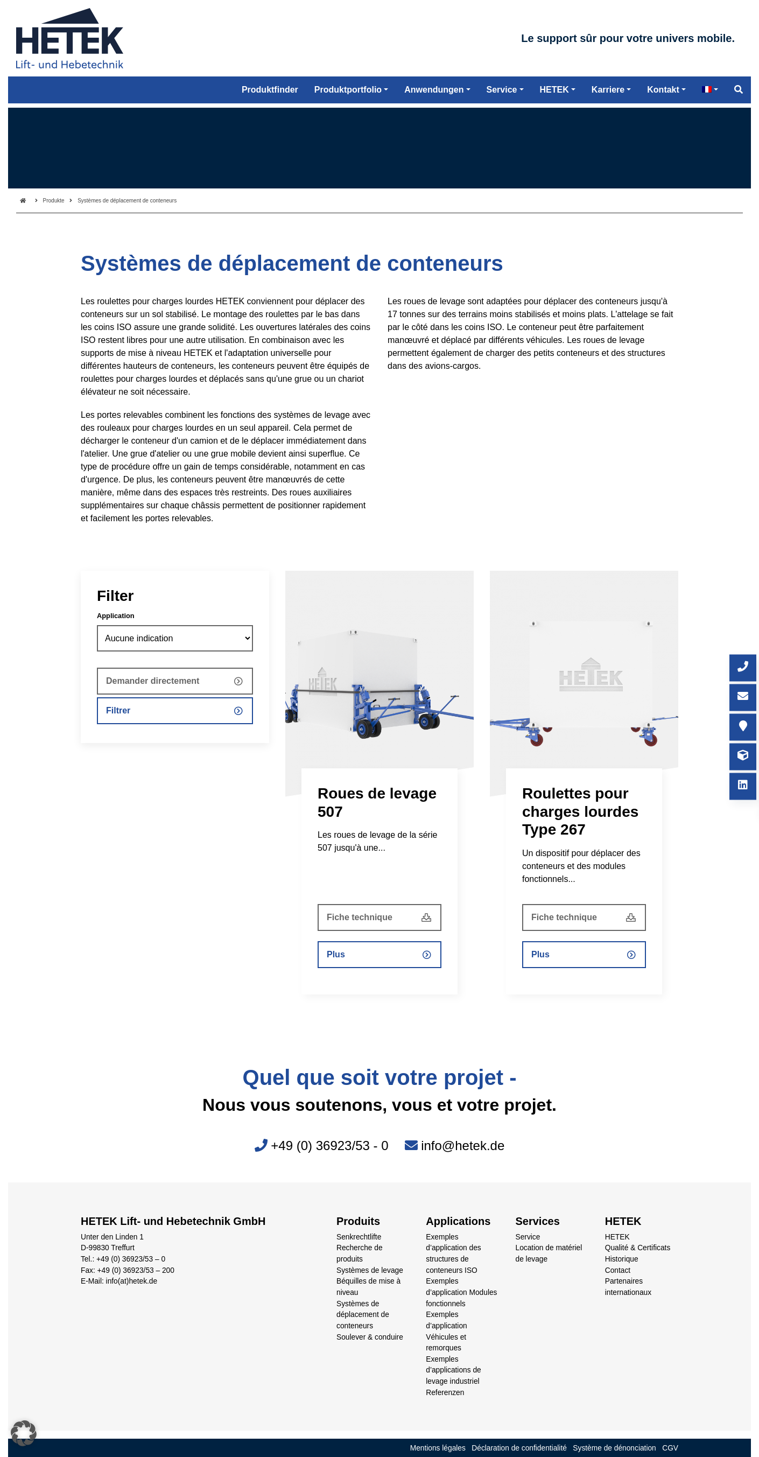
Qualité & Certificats (638, 1248)
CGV (670, 1448)
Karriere (608, 96)
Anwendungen (433, 96)
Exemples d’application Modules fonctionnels (461, 1292)
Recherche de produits (359, 1253)
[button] (23, 1433)
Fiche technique (359, 917)
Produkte (54, 201)
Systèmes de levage (369, 1270)
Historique (621, 1259)
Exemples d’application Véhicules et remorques (446, 1331)
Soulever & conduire (369, 1337)
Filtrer (118, 710)
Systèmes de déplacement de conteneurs (362, 1315)
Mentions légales (438, 1448)
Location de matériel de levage (549, 1253)
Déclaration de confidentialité (519, 1448)
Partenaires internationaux (628, 1287)
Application (116, 616)
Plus (336, 954)
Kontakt (663, 96)
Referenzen (445, 1393)
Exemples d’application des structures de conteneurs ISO (453, 1253)
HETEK (617, 1237)
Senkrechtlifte (358, 1237)
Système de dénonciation (614, 1448)
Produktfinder (270, 96)
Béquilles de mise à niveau (368, 1287)
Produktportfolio (348, 96)
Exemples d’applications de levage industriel (453, 1370)
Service (528, 1237)
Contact (617, 1270)
